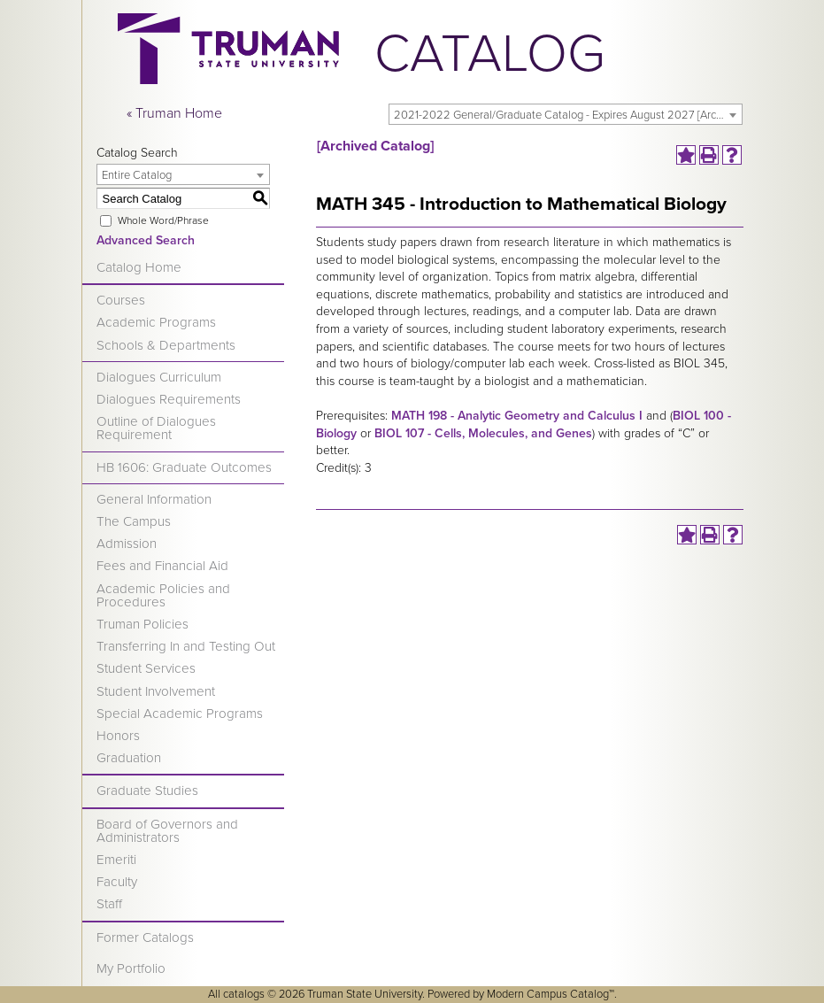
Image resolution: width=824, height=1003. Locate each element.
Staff (109, 904)
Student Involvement (155, 691)
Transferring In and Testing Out (185, 646)
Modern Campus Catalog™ (550, 994)
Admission (126, 544)
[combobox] (566, 114)
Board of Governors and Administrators (167, 830)
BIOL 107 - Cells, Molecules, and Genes (483, 433)
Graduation (128, 758)
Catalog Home (138, 267)
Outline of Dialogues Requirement (156, 428)
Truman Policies (142, 624)
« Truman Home (174, 113)
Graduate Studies (147, 791)
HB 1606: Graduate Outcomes (184, 467)
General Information (154, 499)
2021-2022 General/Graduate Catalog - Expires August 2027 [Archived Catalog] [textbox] (568, 115)
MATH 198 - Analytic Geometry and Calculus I (517, 415)
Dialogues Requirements (168, 399)
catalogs (244, 994)
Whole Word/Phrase (163, 220)
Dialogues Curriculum (158, 377)
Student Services (146, 668)
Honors (118, 736)
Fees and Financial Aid (162, 566)
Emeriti (116, 860)
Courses (120, 300)
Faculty (116, 882)
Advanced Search (145, 240)
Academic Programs (156, 322)
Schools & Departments (165, 345)
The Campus (133, 521)
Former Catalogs (145, 937)
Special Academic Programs (179, 713)
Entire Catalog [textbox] (137, 175)
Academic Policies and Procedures (163, 595)
